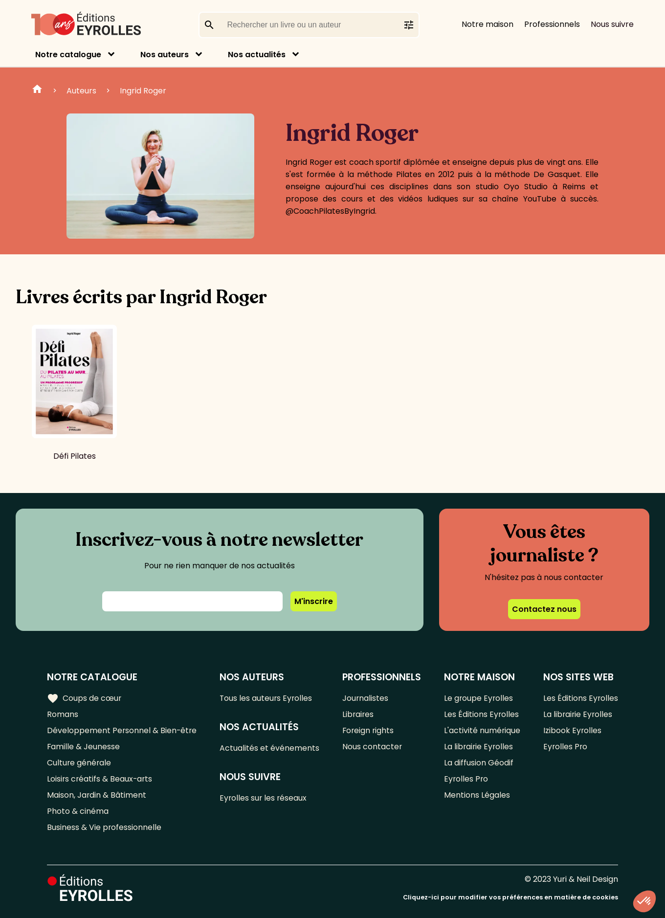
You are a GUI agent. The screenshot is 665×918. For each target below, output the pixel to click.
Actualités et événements (270, 748)
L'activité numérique (481, 730)
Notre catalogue (68, 54)
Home (37, 90)
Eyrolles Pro (465, 778)
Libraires (359, 714)
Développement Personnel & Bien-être (122, 730)
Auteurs (81, 90)
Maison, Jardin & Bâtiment (97, 795)
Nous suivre (612, 24)
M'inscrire (313, 601)
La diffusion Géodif (478, 762)
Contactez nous (544, 609)
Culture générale (79, 762)
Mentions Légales (476, 795)
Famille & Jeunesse (83, 746)
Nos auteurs (164, 54)
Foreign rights (369, 730)
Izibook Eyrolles (572, 730)
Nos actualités (257, 54)
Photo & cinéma (78, 811)
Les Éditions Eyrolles (481, 714)
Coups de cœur (84, 698)
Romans (62, 714)
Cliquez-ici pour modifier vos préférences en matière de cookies (510, 897)
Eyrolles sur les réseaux (265, 798)
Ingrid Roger (143, 90)
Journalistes (366, 698)
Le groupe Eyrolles (478, 698)
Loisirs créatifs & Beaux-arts (100, 778)
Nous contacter (373, 746)
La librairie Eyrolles (478, 746)
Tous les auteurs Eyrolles (267, 698)
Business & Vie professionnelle (104, 827)
